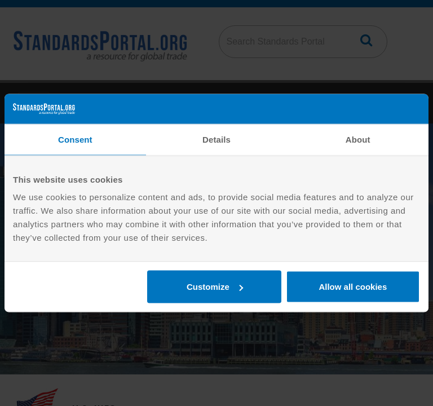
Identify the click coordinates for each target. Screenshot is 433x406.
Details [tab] (216, 139)
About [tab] (358, 139)
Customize (215, 287)
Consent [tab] (75, 139)
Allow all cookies (353, 287)
